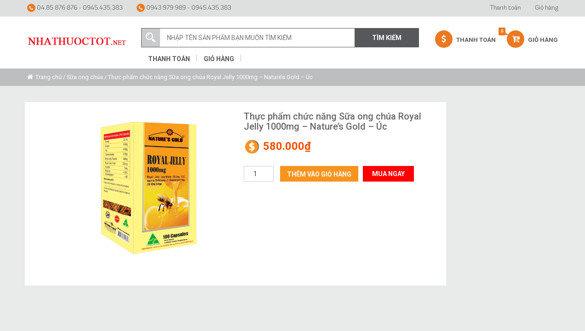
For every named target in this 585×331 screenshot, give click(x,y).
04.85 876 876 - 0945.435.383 (75, 8)
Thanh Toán (465, 39)
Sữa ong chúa (85, 77)
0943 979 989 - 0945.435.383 (184, 8)
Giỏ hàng (546, 8)
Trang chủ (48, 77)
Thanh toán (505, 8)
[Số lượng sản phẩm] (259, 174)
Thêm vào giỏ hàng (319, 174)
